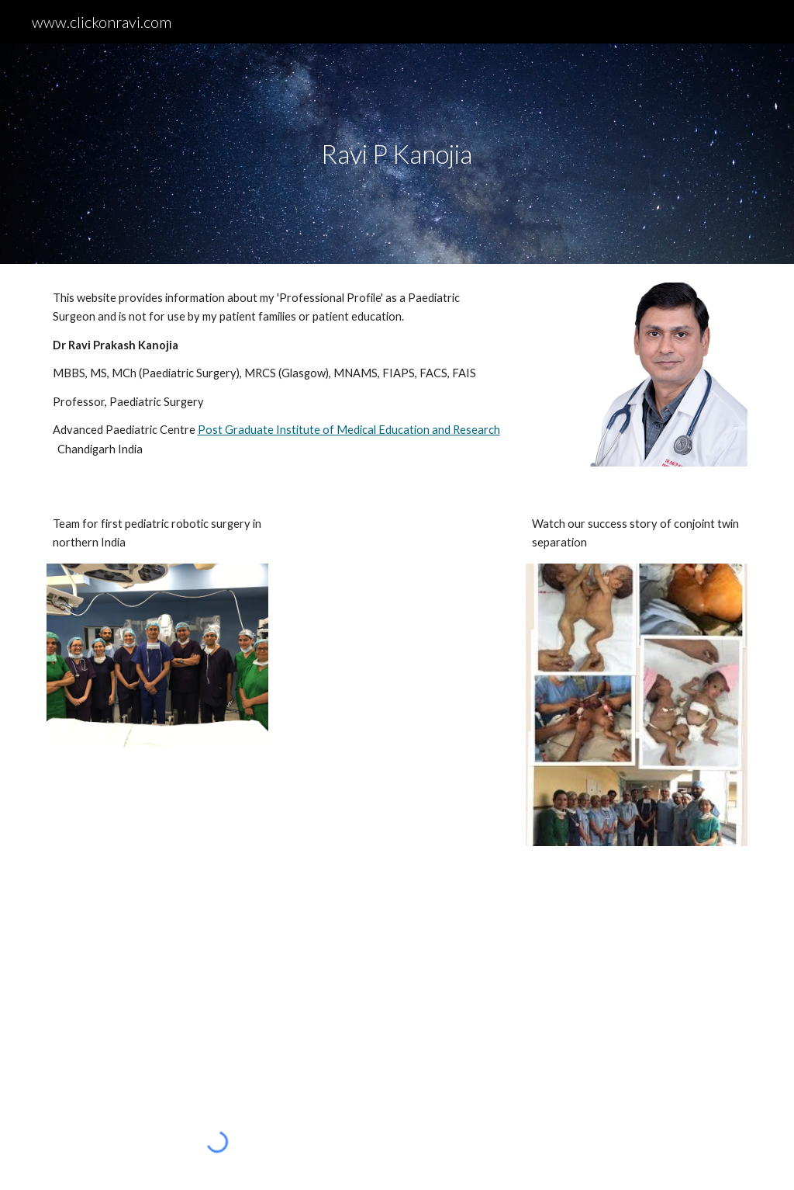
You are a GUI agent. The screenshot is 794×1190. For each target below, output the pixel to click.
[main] (396, 154)
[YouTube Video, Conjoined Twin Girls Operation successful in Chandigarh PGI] (217, 979)
